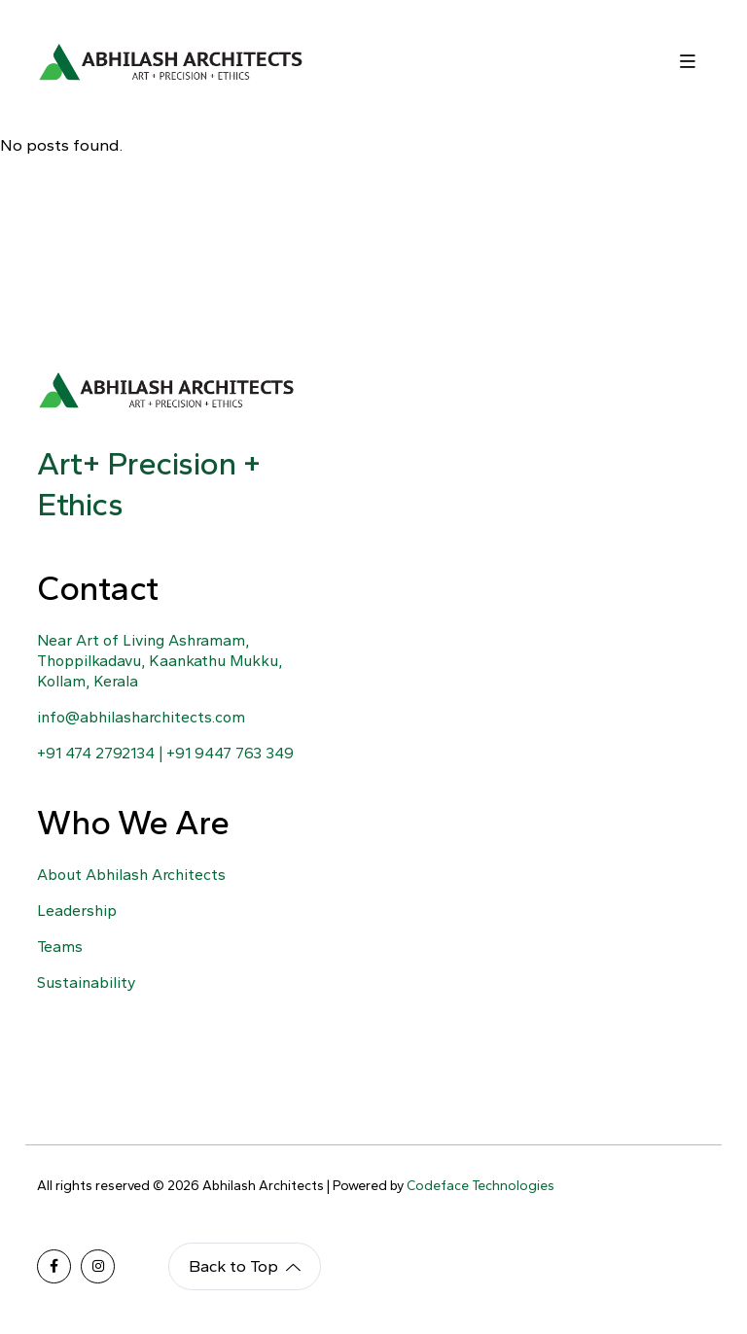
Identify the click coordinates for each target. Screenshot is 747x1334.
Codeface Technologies (480, 1185)
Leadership (77, 910)
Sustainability (86, 982)
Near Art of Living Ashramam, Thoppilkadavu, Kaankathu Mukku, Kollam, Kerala (159, 660)
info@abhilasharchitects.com (141, 717)
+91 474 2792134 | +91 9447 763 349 (165, 753)
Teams (60, 946)
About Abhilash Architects (131, 874)
